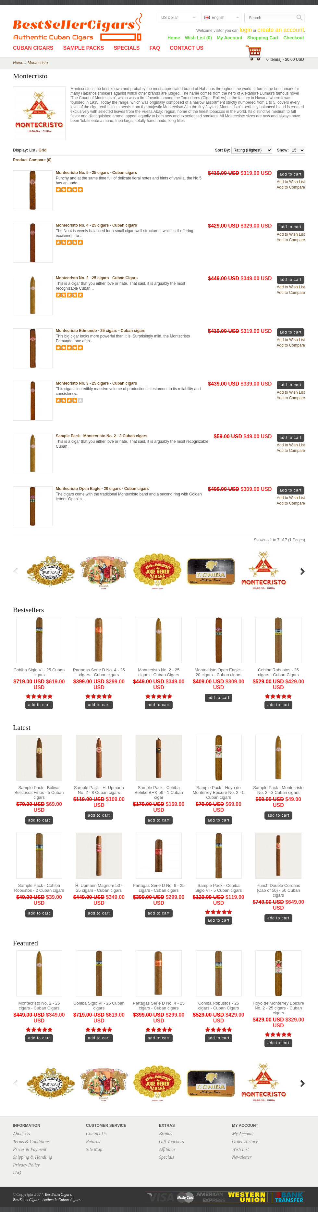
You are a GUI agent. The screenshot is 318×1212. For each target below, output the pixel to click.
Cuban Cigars (33, 48)
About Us (21, 1133)
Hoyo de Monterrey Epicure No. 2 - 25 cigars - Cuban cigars (278, 1008)
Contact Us (186, 48)
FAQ (154, 48)
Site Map (94, 1149)
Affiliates (167, 1149)
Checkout (293, 37)
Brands (165, 1133)
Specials (127, 48)
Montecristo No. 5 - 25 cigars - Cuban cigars (96, 172)
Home (173, 37)
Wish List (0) (198, 37)
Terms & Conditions (31, 1141)
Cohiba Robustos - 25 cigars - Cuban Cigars (278, 672)
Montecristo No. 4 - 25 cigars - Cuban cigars (96, 225)
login (245, 30)
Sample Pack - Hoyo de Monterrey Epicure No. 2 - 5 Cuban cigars (219, 792)
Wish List (240, 1149)
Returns (93, 1141)
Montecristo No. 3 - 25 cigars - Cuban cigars (96, 383)
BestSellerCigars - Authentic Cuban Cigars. (47, 1199)
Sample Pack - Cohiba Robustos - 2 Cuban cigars (39, 888)
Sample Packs (83, 48)
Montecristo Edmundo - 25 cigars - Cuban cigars (100, 330)
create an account (281, 30)
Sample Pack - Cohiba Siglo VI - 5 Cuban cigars (218, 888)
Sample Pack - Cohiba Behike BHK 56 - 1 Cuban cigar (159, 792)
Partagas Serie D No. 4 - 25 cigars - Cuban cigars (99, 672)
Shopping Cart (262, 37)
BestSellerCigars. (58, 1194)
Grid (43, 150)
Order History (245, 1141)
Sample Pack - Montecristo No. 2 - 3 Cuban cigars (101, 436)
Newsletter (241, 1157)
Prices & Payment (29, 1149)
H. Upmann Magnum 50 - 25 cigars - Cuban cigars (99, 888)
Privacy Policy (26, 1165)
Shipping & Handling (32, 1157)
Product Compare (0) (32, 160)
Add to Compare (291, 187)
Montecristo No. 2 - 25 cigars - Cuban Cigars (97, 278)
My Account (229, 37)
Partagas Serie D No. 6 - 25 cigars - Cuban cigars (159, 888)
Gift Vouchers (171, 1141)
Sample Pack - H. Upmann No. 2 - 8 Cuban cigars (99, 790)
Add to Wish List (291, 181)
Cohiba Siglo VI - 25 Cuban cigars (39, 672)
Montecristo (38, 62)
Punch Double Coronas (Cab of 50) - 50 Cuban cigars (278, 890)
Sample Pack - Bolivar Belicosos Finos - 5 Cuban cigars (39, 792)
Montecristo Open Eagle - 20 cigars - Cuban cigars (102, 488)
